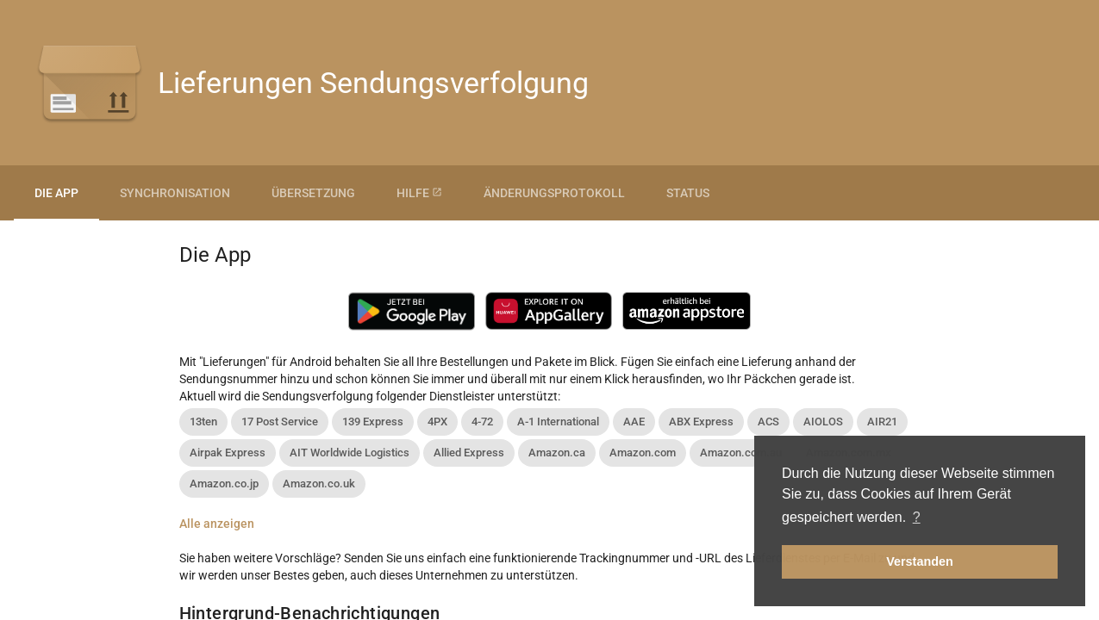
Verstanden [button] (919, 561)
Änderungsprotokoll (554, 192)
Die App (56, 192)
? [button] (917, 517)
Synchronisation (175, 192)
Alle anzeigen (216, 523)
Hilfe (419, 192)
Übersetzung (313, 192)
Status (688, 192)
